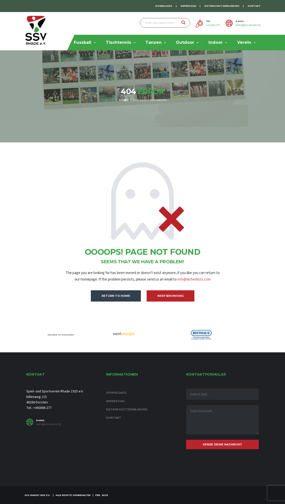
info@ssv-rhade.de (248, 25)
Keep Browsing (170, 296)
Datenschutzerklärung (221, 6)
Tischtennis (118, 42)
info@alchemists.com (194, 279)
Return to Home (116, 296)
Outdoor (185, 42)
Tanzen (153, 42)
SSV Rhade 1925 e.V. (38, 495)
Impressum (188, 6)
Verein (244, 42)
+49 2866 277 (213, 25)
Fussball (82, 42)
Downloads (163, 6)
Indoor (215, 42)
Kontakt (254, 6)
